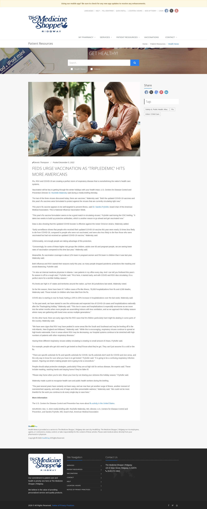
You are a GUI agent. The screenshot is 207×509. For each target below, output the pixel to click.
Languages (88, 11)
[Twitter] (173, 505)
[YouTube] (177, 505)
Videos (95, 69)
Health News (78, 69)
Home (145, 44)
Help (98, 11)
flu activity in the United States (102, 403)
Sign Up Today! (150, 11)
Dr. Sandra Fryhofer (101, 207)
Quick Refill (121, 11)
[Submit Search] (134, 63)
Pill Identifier (108, 11)
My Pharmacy (86, 37)
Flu (172, 109)
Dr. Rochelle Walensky (58, 193)
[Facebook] (168, 505)
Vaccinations (151, 37)
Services (105, 37)
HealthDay (46, 438)
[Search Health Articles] (99, 63)
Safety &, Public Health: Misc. (156, 109)
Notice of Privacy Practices (78, 489)
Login (161, 11)
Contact (170, 37)
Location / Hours (135, 11)
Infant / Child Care (152, 114)
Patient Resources (127, 37)
